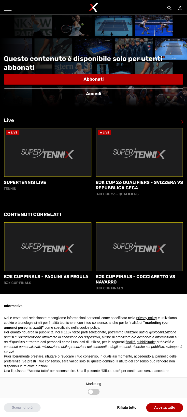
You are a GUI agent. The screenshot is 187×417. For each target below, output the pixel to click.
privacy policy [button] (146, 328)
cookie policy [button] (89, 338)
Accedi (93, 93)
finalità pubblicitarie (140, 352)
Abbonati (94, 79)
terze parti (80, 342)
